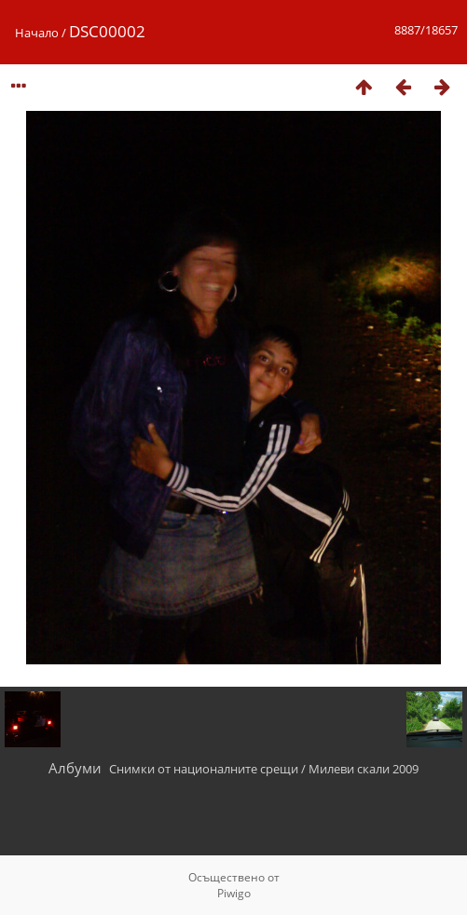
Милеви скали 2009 (364, 768)
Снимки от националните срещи (203, 768)
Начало (37, 32)
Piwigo (234, 893)
